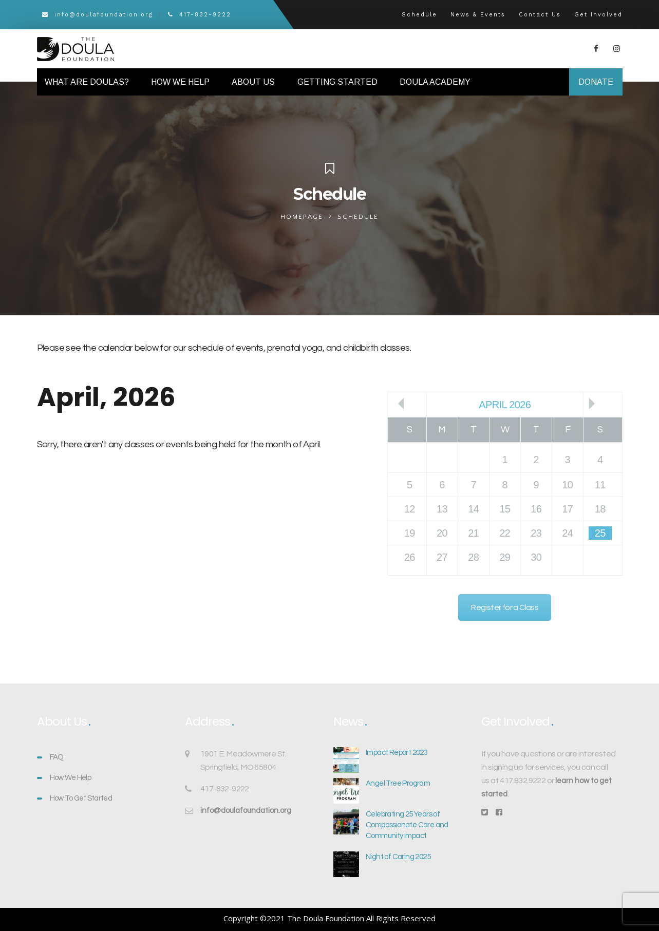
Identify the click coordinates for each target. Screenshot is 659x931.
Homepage (301, 216)
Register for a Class (504, 607)
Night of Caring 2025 (398, 857)
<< (401, 403)
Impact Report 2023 (396, 752)
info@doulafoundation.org (97, 14)
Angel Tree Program (398, 783)
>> (592, 403)
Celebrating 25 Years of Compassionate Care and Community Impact (407, 825)
